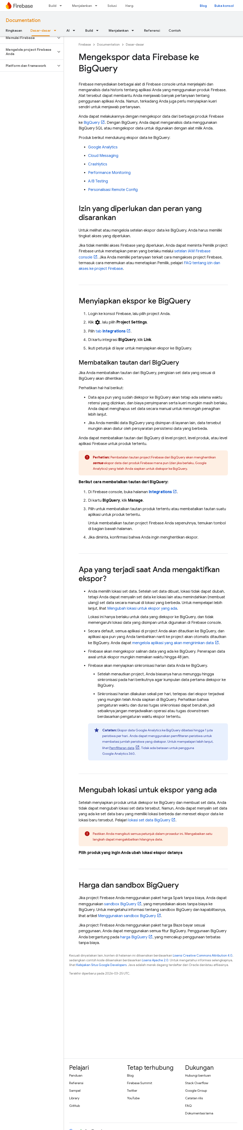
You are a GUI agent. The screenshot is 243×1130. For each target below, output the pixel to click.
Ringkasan (14, 30)
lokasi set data (149, 820)
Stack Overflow (196, 1083)
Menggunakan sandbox (127, 916)
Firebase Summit (139, 1083)
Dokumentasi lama (199, 1113)
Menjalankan (82, 6)
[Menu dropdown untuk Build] (62, 5)
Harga (130, 6)
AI (68, 30)
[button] (28, 38)
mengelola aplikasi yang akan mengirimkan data (173, 643)
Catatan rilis (194, 1098)
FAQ (188, 1106)
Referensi (152, 30)
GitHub (74, 1106)
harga (133, 937)
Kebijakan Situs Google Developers (101, 965)
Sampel (75, 1090)
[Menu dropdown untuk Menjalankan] (97, 5)
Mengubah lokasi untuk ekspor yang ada (142, 608)
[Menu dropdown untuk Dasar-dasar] (56, 30)
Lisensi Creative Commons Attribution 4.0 (202, 955)
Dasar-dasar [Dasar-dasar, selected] (40, 30)
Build (52, 6)
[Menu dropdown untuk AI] (75, 30)
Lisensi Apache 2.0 (155, 960)
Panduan (75, 1075)
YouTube (133, 1098)
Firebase (85, 45)
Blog (203, 6)
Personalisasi (113, 189)
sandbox (120, 904)
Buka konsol (224, 6)
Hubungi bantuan (198, 1075)
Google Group (196, 1090)
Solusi (112, 6)
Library (74, 1098)
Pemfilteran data (121, 748)
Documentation (23, 20)
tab (110, 331)
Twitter (132, 1090)
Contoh (175, 30)
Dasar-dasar (135, 45)
